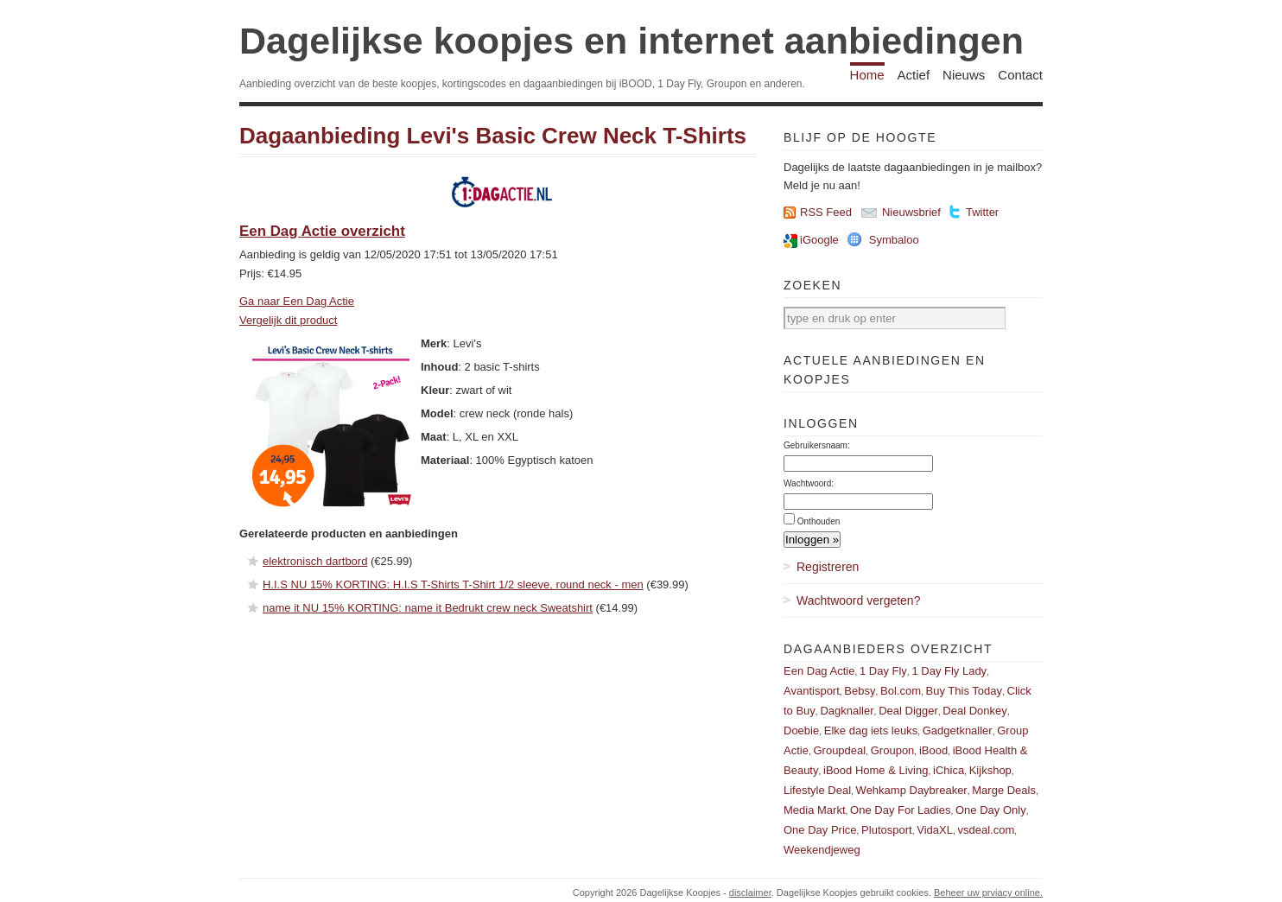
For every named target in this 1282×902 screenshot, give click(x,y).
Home (867, 74)
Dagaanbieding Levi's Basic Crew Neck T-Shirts (492, 136)
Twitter (982, 212)
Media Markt (815, 810)
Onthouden (819, 521)
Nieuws (963, 74)
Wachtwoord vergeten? (858, 600)
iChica (948, 770)
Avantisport (812, 690)
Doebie (801, 730)
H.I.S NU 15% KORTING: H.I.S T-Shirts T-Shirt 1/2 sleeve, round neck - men (453, 584)
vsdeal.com (985, 829)
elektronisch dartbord (315, 561)
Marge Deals (1004, 790)
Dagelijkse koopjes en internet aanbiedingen (631, 40)
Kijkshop (990, 770)
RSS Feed (826, 212)
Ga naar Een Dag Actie (296, 301)
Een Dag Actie (819, 670)
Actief (914, 74)
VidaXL (935, 829)
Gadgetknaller (958, 730)
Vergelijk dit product (288, 320)
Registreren (827, 567)
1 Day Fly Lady (949, 670)
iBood (933, 750)
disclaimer (750, 892)
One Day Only (990, 810)
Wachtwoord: (809, 483)
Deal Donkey (974, 710)
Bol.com (900, 690)
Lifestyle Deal (817, 790)
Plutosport (886, 829)
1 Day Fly (883, 670)
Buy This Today (964, 690)
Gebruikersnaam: (817, 445)
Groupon (893, 750)
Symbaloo (894, 239)
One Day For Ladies (900, 810)
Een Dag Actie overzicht (322, 231)
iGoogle (819, 239)
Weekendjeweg (822, 849)
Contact (1020, 74)
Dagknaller (846, 710)
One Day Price (820, 829)
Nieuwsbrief (911, 212)
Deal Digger (908, 710)
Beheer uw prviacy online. (988, 892)
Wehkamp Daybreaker (912, 790)
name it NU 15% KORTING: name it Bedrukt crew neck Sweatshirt (428, 607)
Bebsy (859, 690)
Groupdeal (839, 750)
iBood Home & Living (875, 770)
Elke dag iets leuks (870, 730)
